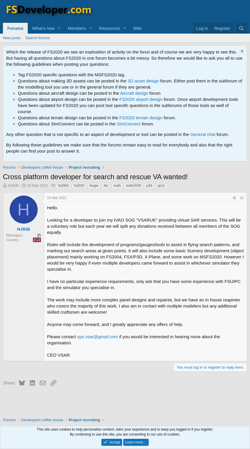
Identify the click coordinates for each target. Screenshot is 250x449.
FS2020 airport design (141, 99)
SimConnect (129, 123)
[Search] (241, 28)
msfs (117, 186)
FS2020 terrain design (141, 117)
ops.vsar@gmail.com (97, 336)
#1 (242, 198)
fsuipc (93, 186)
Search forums (37, 38)
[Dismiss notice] (241, 52)
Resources (109, 28)
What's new (43, 28)
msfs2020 (133, 186)
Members (77, 28)
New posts (12, 38)
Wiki (137, 28)
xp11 (161, 186)
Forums (15, 28)
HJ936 (13, 185)
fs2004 (63, 186)
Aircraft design (134, 93)
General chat (202, 134)
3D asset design (143, 80)
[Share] (234, 198)
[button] (59, 28)
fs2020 (79, 186)
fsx (106, 186)
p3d (149, 186)
